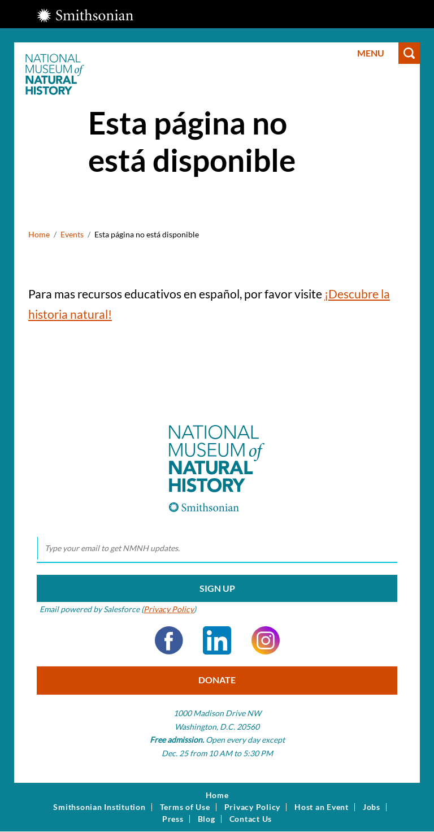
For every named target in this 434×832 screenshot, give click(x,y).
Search (409, 53)
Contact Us (250, 819)
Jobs (371, 807)
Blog (206, 819)
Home (39, 234)
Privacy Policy (169, 609)
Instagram (265, 640)
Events (72, 234)
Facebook (169, 640)
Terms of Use (185, 807)
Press (173, 819)
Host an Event (321, 807)
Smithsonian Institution (99, 807)
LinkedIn (217, 640)
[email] (217, 549)
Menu (370, 52)
